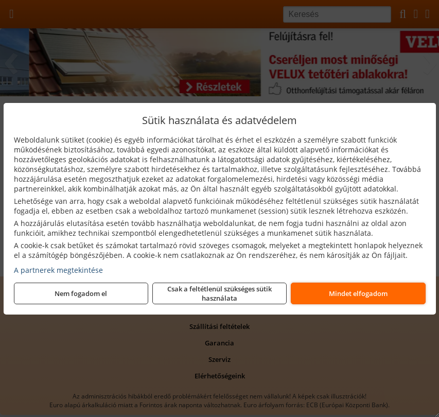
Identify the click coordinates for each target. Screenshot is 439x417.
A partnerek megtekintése (58, 270)
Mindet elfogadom (358, 293)
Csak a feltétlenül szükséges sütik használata (219, 293)
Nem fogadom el (81, 293)
